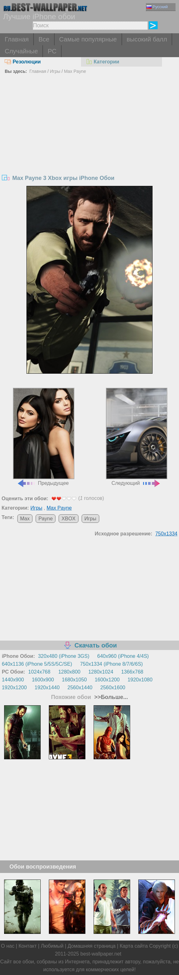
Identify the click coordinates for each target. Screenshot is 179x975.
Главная (17, 39)
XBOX (68, 518)
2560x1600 (112, 687)
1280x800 (69, 671)
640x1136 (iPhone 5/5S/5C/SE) (37, 664)
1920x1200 (14, 687)
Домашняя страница (91, 946)
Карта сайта (134, 946)
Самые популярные (88, 39)
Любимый (52, 946)
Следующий (136, 436)
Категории (102, 61)
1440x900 (13, 679)
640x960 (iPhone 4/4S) (123, 656)
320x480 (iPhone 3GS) (64, 656)
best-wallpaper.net (100, 953)
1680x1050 (74, 679)
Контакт (28, 946)
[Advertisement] (89, 123)
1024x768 (39, 671)
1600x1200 (107, 679)
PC (52, 51)
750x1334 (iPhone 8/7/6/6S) (111, 664)
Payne (45, 518)
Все (43, 39)
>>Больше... (110, 697)
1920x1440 (47, 687)
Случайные (21, 51)
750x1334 (166, 533)
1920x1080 (140, 679)
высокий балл (147, 39)
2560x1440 (79, 687)
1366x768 (132, 671)
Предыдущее (43, 436)
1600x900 (43, 679)
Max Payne (75, 71)
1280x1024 (100, 671)
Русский (157, 6)
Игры (55, 71)
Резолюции (23, 61)
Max (25, 518)
